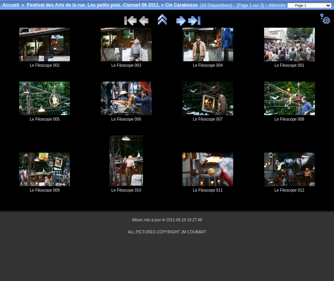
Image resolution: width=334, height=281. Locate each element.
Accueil (10, 5)
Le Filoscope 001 (289, 65)
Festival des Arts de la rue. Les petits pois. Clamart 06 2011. (93, 5)
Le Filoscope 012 (289, 190)
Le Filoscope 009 (44, 190)
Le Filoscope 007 (208, 119)
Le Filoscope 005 (44, 119)
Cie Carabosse (181, 5)
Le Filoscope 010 (126, 190)
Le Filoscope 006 (126, 119)
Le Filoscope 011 (208, 190)
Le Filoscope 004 (208, 65)
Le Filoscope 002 (44, 65)
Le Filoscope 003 (126, 65)
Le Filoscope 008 (289, 119)
